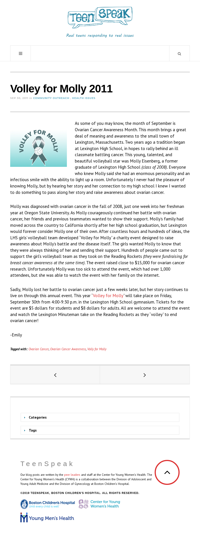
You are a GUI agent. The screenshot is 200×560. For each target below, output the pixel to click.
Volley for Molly (108, 295)
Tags (33, 430)
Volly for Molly (96, 349)
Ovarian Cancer (39, 349)
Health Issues (83, 98)
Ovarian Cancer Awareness (68, 349)
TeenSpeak (47, 463)
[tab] (100, 417)
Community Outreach (51, 98)
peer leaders (72, 475)
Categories (38, 417)
